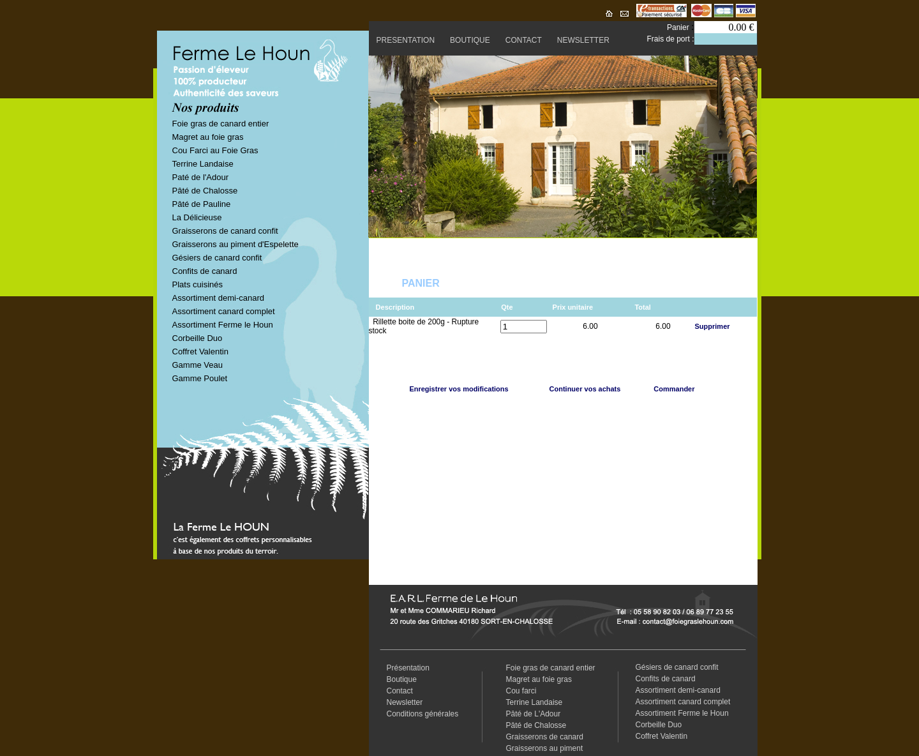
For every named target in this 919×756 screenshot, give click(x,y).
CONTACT (523, 40)
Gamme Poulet (200, 378)
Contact (400, 690)
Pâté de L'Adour (533, 713)
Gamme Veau (197, 365)
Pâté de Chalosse (205, 190)
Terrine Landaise (203, 164)
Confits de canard (204, 271)
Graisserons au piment (544, 748)
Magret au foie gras (208, 137)
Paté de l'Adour (200, 177)
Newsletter (405, 702)
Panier (679, 27)
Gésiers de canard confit (217, 257)
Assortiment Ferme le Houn (222, 324)
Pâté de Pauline (201, 204)
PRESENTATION (406, 40)
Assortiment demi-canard (218, 298)
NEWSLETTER (583, 40)
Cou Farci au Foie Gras (215, 150)
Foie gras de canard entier (220, 123)
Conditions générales (423, 713)
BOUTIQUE (470, 40)
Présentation (408, 667)
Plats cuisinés (197, 284)
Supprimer (712, 326)
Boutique (402, 679)
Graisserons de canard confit (225, 231)
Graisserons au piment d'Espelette (235, 244)
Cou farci (521, 690)
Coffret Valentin (200, 351)
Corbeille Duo (197, 338)
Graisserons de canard (544, 736)
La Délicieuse (197, 217)
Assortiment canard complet (223, 311)
